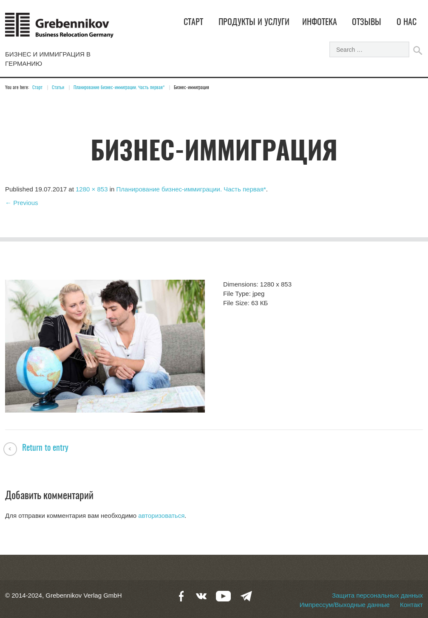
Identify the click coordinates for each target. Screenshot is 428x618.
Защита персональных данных (377, 595)
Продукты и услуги (253, 22)
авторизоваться (161, 515)
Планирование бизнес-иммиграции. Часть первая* (119, 87)
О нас (407, 22)
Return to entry (45, 448)
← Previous (21, 202)
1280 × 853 (92, 189)
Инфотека (319, 22)
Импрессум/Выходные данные (345, 604)
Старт (193, 22)
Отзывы (366, 22)
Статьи (58, 87)
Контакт (411, 604)
